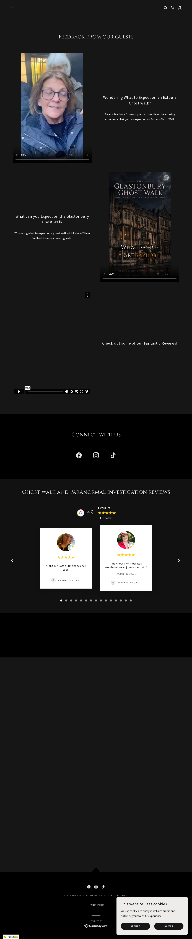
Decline (135, 926)
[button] (12, 7)
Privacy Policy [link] (96, 904)
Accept (169, 926)
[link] (172, 7)
